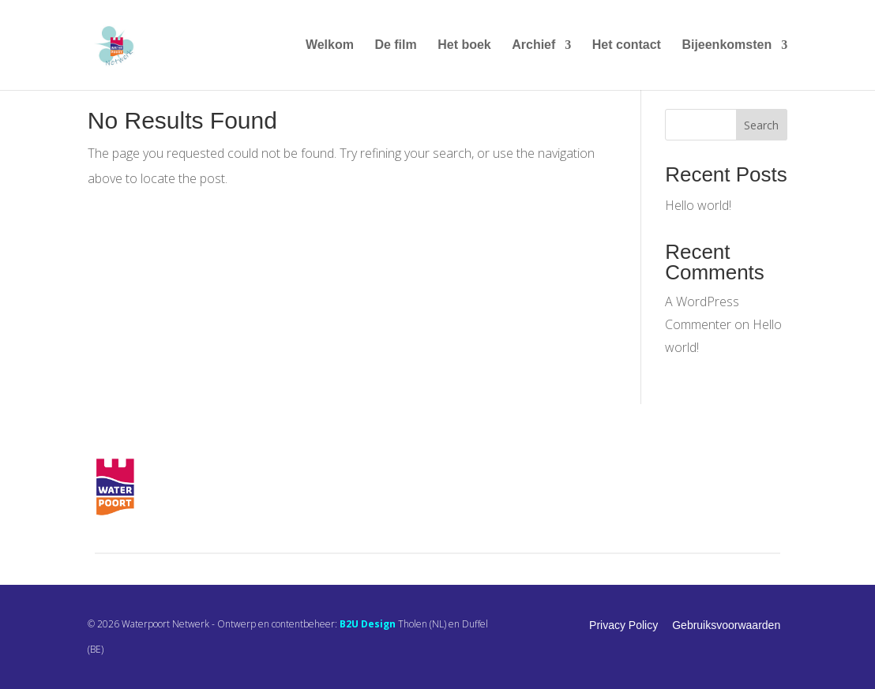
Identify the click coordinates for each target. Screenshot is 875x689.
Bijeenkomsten (727, 45)
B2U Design (368, 624)
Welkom (330, 45)
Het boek (464, 45)
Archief (533, 45)
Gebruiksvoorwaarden (726, 625)
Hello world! (698, 205)
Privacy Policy (623, 625)
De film (395, 45)
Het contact (626, 45)
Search (761, 125)
